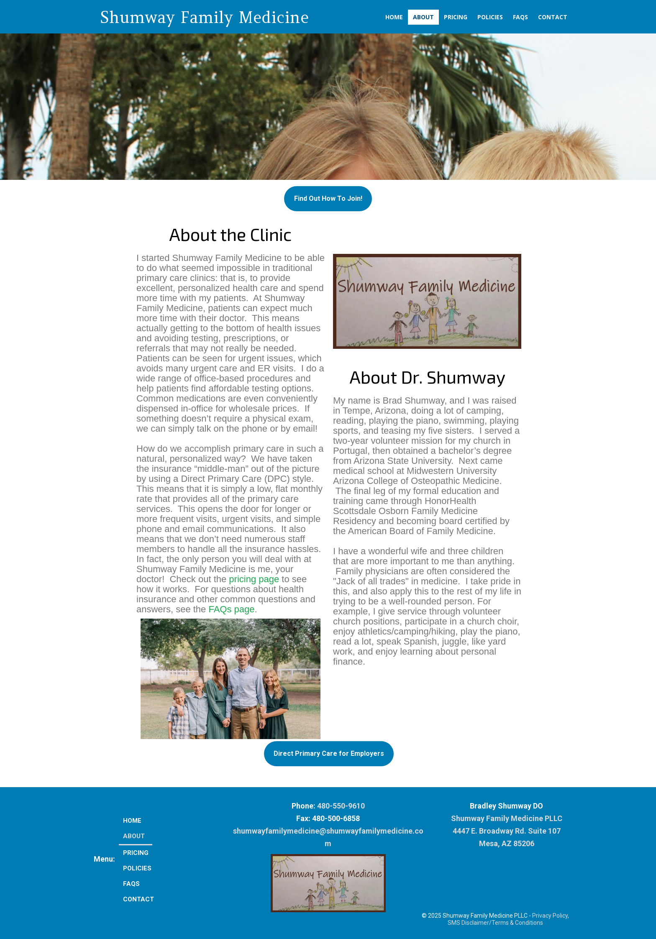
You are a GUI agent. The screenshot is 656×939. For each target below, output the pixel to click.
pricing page (254, 579)
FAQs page (231, 609)
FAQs (520, 17)
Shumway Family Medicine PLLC (506, 818)
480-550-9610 (341, 805)
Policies (490, 17)
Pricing (455, 17)
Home (394, 17)
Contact (552, 17)
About (423, 17)
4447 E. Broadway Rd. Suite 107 (507, 830)
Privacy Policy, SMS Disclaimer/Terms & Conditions (508, 919)
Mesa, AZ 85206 (506, 843)
